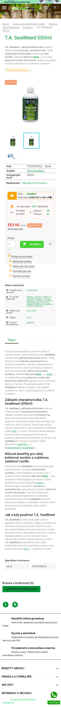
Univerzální (32, 290)
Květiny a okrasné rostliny (39, 298)
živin (36, 56)
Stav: (27, 194)
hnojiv (50, 374)
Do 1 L (29, 317)
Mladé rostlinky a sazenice (40, 304)
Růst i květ (31, 310)
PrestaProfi (8, 702)
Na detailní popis (16, 70)
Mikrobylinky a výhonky (38, 302)
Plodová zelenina (35, 306)
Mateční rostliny (44, 300)
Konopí (38, 297)
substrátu (22, 444)
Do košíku (32, 244)
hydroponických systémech (19, 447)
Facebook (5, 604)
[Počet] (11, 244)
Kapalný (30, 322)
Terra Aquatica (35, 170)
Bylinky (30, 297)
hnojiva (39, 482)
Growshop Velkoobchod (23, 699)
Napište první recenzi (34, 183)
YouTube (15, 604)
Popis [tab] (12, 340)
